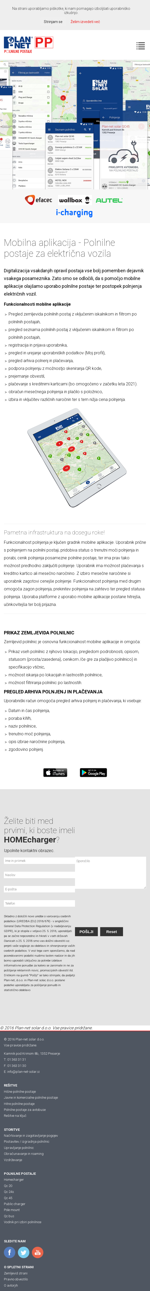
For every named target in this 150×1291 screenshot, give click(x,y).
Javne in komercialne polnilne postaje (31, 1097)
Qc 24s (9, 1192)
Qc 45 (8, 1198)
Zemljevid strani (16, 1273)
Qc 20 (8, 1186)
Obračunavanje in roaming (24, 1154)
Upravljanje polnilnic (19, 1148)
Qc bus (9, 1216)
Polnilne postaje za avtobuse (25, 1110)
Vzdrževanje (13, 1160)
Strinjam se (53, 22)
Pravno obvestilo (16, 1279)
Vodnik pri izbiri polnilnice (22, 1222)
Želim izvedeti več (85, 22)
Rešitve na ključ (15, 1116)
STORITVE (12, 1130)
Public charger (14, 1204)
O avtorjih (11, 1285)
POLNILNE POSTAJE (20, 1174)
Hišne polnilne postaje (20, 1092)
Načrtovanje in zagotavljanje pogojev (31, 1136)
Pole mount (12, 1210)
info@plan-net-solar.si (23, 1072)
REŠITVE (10, 1085)
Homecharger (14, 1180)
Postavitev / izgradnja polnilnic (26, 1141)
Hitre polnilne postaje (19, 1104)
